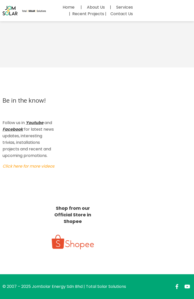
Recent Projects (88, 14)
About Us (96, 7)
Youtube (34, 123)
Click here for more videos (28, 166)
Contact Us (121, 14)
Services (124, 7)
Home (69, 7)
